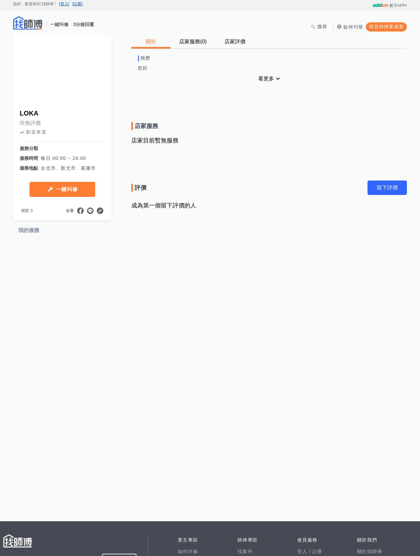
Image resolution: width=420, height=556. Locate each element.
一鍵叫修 (66, 189)
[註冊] (78, 4)
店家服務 (193, 41)
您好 (143, 68)
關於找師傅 (369, 551)
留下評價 (387, 187)
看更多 (266, 78)
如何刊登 (353, 27)
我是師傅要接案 (386, 26)
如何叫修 (188, 551)
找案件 (245, 551)
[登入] (64, 4)
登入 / (304, 551)
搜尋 (322, 26)
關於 (151, 41)
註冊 (317, 551)
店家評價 (234, 41)
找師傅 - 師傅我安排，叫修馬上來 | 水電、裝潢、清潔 (28, 23)
